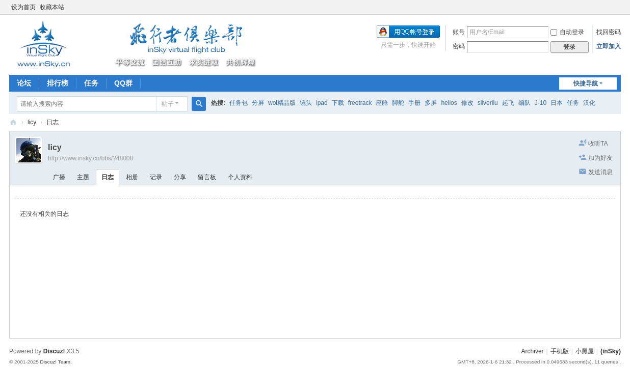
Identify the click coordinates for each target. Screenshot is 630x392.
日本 (556, 102)
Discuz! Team (55, 362)
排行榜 (57, 83)
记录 (156, 177)
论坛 (24, 83)
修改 (467, 102)
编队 (524, 102)
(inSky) (13, 122)
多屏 (431, 102)
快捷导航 (585, 83)
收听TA (598, 143)
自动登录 (567, 32)
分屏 (258, 102)
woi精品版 (282, 102)
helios (449, 102)
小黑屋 (584, 351)
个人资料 (240, 177)
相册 (132, 177)
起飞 (508, 102)
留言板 (207, 177)
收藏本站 (52, 7)
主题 (83, 177)
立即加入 (608, 46)
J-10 (540, 102)
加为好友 (600, 157)
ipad (322, 102)
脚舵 (398, 102)
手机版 (559, 351)
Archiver (532, 351)
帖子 (168, 103)
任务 (91, 83)
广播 (59, 177)
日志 (52, 122)
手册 (414, 102)
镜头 (306, 102)
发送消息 (600, 172)
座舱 (382, 102)
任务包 (238, 102)
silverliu (488, 102)
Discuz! (54, 351)
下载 (338, 102)
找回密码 (608, 32)
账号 (459, 32)
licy (32, 122)
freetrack (360, 102)
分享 (180, 177)
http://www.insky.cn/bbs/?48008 (90, 158)
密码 (459, 46)
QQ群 (123, 83)
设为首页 (23, 7)
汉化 (589, 102)
